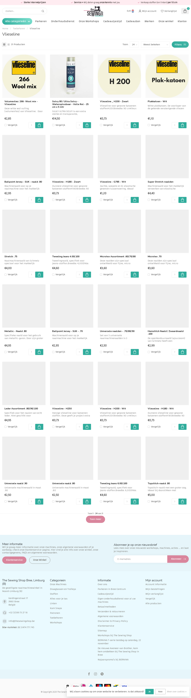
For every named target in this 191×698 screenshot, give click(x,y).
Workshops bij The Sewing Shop (115, 635)
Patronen (55, 613)
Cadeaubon (133, 21)
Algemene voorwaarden (110, 616)
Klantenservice (14, 560)
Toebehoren (19, 28)
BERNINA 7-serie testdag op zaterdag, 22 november (119, 642)
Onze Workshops (89, 21)
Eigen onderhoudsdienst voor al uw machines (117, 600)
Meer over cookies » (177, 692)
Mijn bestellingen (155, 589)
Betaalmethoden (107, 606)
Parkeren (41, 21)
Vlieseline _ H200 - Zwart (114, 101)
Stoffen (54, 594)
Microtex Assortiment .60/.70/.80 (118, 256)
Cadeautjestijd (112, 21)
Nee (160, 691)
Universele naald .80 (63, 483)
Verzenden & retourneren (111, 611)
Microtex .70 (154, 256)
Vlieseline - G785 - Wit (113, 181)
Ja (149, 691)
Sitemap (102, 630)
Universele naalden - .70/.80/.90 (117, 331)
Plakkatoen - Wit (157, 101)
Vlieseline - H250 (62, 408)
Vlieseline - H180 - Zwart (66, 181)
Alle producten (153, 603)
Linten (53, 603)
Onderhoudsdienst (62, 21)
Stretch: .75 (10, 256)
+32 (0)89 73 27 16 (18, 612)
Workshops (56, 622)
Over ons (102, 584)
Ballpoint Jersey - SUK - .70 (67, 331)
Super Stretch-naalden (160, 181)
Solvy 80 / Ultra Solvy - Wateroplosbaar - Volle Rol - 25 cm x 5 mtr (70, 104)
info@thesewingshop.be (22, 621)
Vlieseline (35, 28)
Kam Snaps (56, 608)
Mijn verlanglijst (154, 594)
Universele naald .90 (15, 483)
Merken (149, 21)
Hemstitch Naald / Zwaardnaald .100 (166, 332)
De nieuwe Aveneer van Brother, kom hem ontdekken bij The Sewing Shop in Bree (118, 651)
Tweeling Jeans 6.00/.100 (113, 483)
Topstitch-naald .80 (159, 483)
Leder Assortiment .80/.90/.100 (21, 408)
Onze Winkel (39, 560)
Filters (180, 44)
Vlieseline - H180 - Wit (161, 408)
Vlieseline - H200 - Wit (113, 408)
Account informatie (156, 584)
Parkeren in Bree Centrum (112, 589)
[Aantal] (31, 125)
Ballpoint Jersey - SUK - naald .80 (23, 181)
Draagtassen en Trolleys (63, 589)
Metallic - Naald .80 (15, 331)
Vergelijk (12, 125)
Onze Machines (58, 584)
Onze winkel (165, 21)
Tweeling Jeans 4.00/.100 (65, 256)
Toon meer (95, 519)
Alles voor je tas (58, 598)
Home (5, 28)
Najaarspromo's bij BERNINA (113, 659)
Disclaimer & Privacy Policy (113, 621)
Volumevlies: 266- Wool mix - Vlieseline (21, 103)
